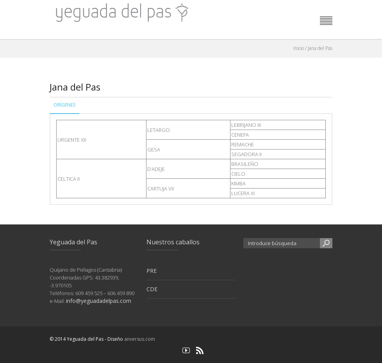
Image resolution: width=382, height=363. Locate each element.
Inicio (298, 48)
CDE (151, 289)
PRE (151, 270)
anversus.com (139, 339)
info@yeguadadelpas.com (98, 300)
